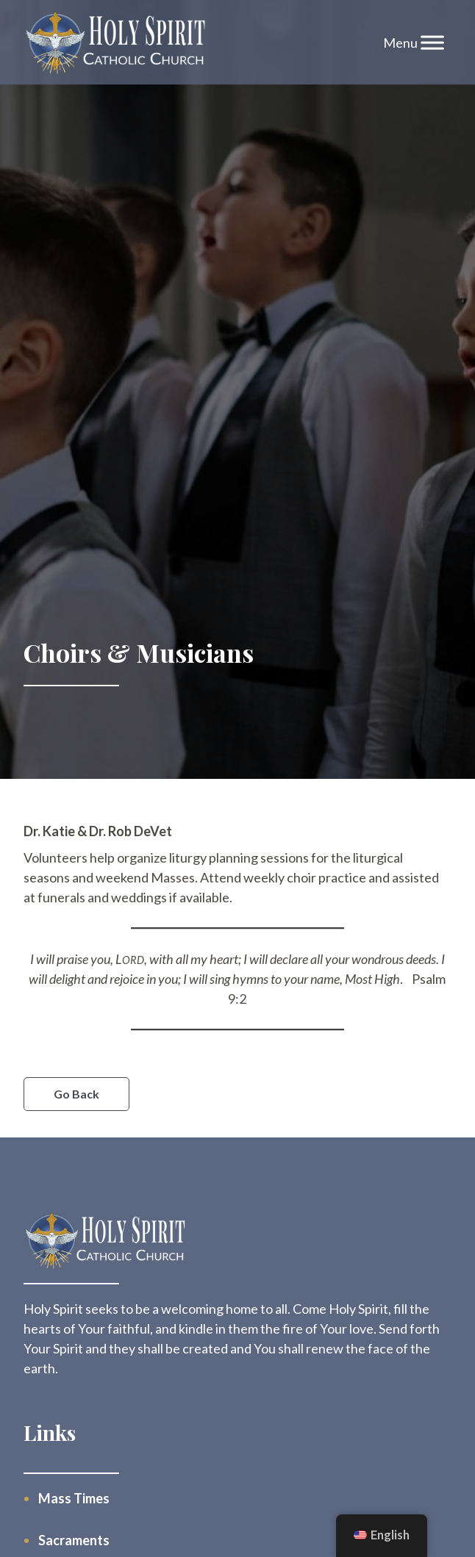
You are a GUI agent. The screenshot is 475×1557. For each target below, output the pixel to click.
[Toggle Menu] (432, 42)
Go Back (76, 1094)
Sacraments (74, 1540)
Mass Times (74, 1498)
